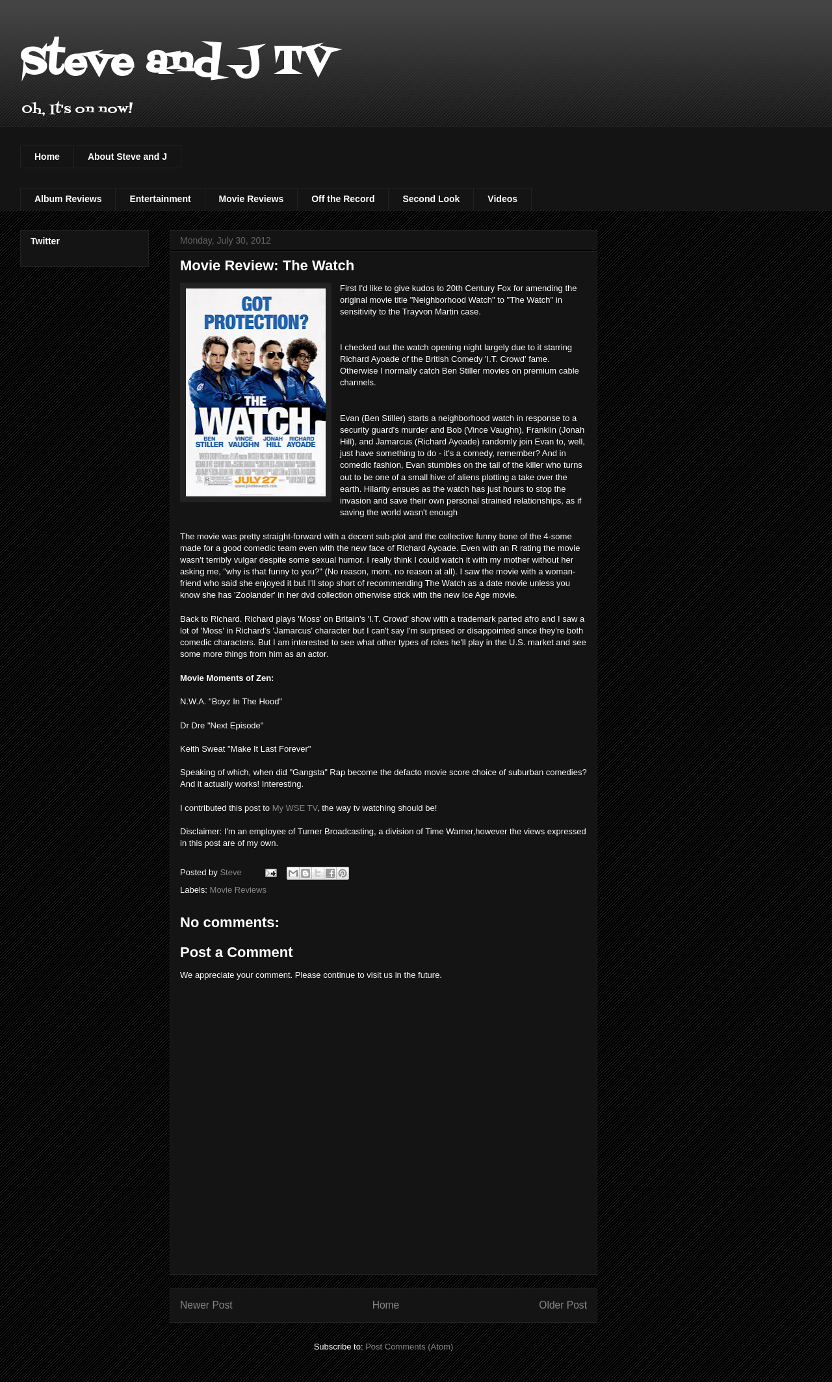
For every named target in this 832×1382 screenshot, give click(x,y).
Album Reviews (67, 199)
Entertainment (159, 199)
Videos (502, 199)
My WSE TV (294, 808)
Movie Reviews (251, 199)
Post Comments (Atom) (409, 1346)
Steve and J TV (176, 63)
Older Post (563, 1305)
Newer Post (206, 1305)
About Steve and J (127, 156)
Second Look (431, 199)
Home (47, 156)
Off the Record (342, 199)
